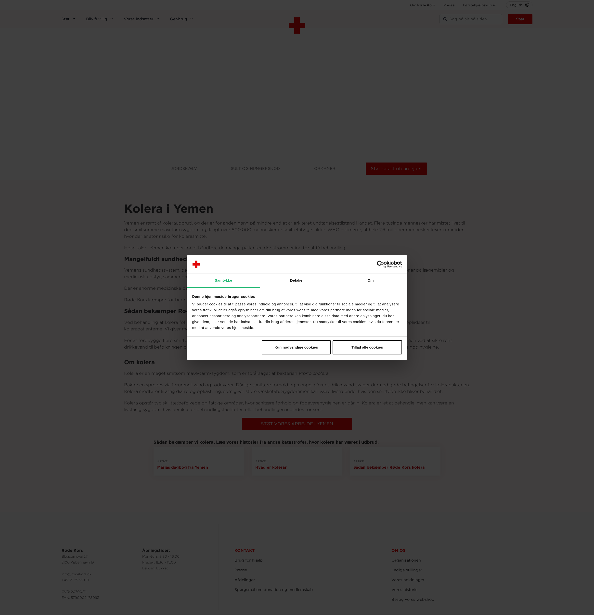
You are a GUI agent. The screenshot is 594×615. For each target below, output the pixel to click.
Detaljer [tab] (297, 280)
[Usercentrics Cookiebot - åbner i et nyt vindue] (380, 264)
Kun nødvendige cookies (296, 347)
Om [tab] (370, 280)
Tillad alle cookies (367, 347)
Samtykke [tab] (223, 280)
